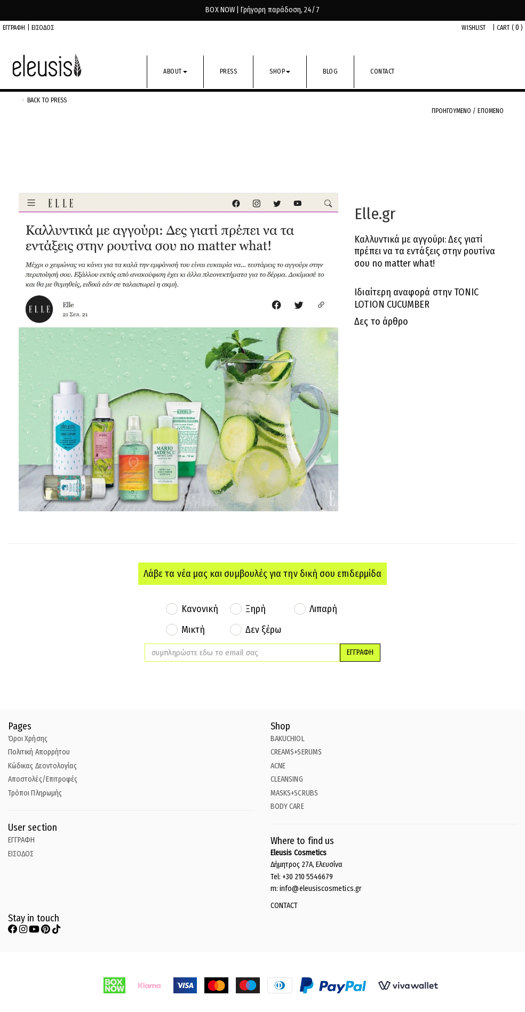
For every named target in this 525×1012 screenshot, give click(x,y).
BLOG (330, 71)
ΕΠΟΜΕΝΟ (491, 111)
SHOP (279, 71)
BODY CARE (287, 806)
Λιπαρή (323, 609)
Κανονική (200, 609)
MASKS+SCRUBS (294, 793)
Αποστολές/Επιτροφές (42, 779)
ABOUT (175, 71)
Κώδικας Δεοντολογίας (42, 765)
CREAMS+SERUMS (296, 752)
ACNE (278, 765)
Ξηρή (255, 609)
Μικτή (193, 630)
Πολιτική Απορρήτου (39, 752)
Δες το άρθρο (381, 321)
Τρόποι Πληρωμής (35, 793)
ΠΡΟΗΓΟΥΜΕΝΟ (452, 111)
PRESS (228, 71)
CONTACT (382, 71)
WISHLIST (474, 27)
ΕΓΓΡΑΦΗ (14, 27)
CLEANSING (287, 779)
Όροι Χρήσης (27, 738)
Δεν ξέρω (263, 630)
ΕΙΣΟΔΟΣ (42, 27)
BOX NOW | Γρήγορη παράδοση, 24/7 (262, 9)
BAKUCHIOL (288, 738)
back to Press (47, 100)
